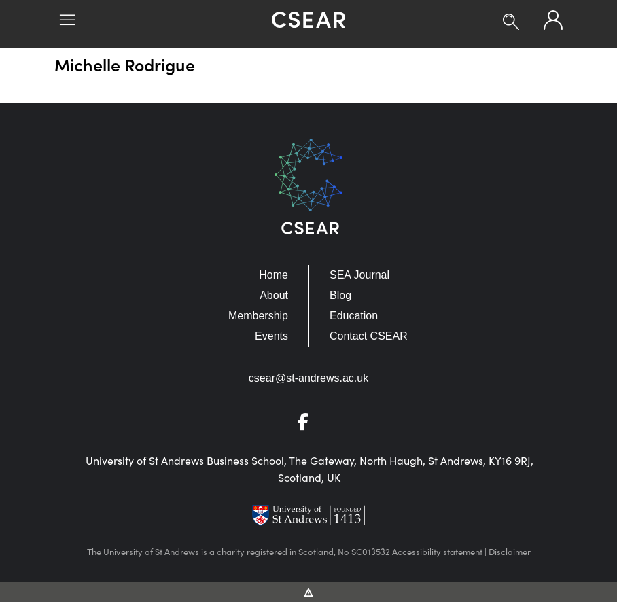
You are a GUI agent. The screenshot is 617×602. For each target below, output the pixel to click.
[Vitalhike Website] (309, 591)
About (274, 295)
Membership (258, 315)
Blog (340, 295)
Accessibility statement (437, 551)
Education (354, 315)
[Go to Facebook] (308, 424)
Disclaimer (510, 551)
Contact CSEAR (369, 336)
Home (273, 275)
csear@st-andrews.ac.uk (308, 378)
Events (271, 336)
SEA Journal (359, 275)
